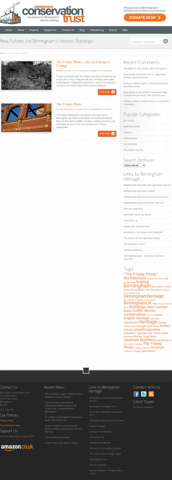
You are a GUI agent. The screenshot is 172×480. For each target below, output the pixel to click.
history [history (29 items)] (165, 326)
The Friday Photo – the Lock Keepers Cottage (83, 64)
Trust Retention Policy (10, 425)
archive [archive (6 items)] (150, 279)
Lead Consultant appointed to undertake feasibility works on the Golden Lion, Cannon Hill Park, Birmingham (61, 407)
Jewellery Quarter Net (137, 226)
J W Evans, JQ (131, 221)
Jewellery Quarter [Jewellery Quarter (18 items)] (135, 333)
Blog (82, 30)
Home (8, 30)
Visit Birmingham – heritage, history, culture (106, 472)
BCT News (129, 121)
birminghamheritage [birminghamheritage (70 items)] (144, 296)
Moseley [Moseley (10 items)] (128, 336)
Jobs (125, 30)
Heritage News (132, 126)
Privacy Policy (6, 420)
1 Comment (107, 109)
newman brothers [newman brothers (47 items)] (139, 339)
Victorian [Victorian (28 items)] (157, 347)
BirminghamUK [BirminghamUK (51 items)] (138, 303)
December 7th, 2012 (71, 109)
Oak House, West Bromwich (152, 69)
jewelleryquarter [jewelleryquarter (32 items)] (147, 329)
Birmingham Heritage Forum (139, 191)
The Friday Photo (133, 150)
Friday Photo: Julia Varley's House (61, 443)
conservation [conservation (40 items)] (135, 314)
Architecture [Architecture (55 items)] (135, 277)
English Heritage (133, 209)
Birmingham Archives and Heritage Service (147, 185)
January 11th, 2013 (71, 71)
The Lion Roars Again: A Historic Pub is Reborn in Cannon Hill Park (63, 395)
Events (113, 30)
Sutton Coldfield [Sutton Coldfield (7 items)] (135, 344)
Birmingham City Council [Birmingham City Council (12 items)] (144, 289)
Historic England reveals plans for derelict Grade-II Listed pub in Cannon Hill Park (63, 429)
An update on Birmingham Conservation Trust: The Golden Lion (64, 419)
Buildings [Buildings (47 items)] (137, 306)
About (20, 30)
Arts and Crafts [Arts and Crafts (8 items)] (161, 278)
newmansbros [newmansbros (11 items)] (163, 340)
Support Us (50, 30)
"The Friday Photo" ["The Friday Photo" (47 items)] (141, 274)
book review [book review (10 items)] (165, 303)
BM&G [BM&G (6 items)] (155, 304)
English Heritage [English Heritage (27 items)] (136, 318)
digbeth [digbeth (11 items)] (159, 314)
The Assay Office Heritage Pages (142, 238)
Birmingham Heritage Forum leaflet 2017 (146, 197)
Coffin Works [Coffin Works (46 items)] (144, 310)
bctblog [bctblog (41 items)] (142, 282)
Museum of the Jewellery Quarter (143, 232)
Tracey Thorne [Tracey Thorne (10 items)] (142, 347)
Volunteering (97, 30)
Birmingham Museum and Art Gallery (144, 203)
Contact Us (68, 30)
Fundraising (130, 138)
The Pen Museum (133, 250)
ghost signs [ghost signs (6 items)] (154, 318)
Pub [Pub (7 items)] (125, 344)
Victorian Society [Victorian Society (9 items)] (132, 351)
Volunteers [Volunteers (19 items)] (148, 351)
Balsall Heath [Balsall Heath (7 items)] (130, 282)
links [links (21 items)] (165, 333)
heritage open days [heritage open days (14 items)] (147, 326)
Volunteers (130, 144)
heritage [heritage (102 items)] (148, 321)
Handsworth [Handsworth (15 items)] (131, 322)
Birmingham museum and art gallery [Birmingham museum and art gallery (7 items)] (140, 300)
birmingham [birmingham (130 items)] (137, 286)
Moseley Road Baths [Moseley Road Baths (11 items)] (144, 336)
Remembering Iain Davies (57, 437)
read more (105, 92)
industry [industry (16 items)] (129, 329)
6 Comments (106, 71)
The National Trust (134, 244)
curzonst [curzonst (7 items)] (150, 315)
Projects (34, 30)
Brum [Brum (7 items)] (126, 307)
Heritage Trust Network (137, 215)
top (86, 370)
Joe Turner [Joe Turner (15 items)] (155, 333)
